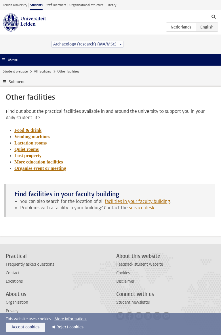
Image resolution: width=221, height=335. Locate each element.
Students (36, 5)
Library (111, 5)
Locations (14, 281)
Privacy (12, 311)
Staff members (56, 5)
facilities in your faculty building (137, 201)
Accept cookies (25, 327)
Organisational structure (86, 5)
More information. (70, 319)
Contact (13, 273)
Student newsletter (133, 302)
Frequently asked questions (30, 264)
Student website (15, 71)
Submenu (17, 82)
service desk (141, 208)
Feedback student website (139, 264)
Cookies (123, 273)
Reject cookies (69, 327)
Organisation (17, 302)
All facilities (42, 71)
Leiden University (15, 5)
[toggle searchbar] (213, 16)
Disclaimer (125, 281)
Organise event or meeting (40, 168)
